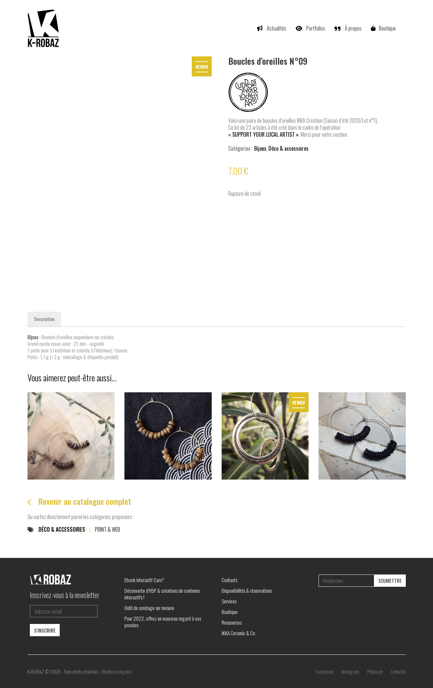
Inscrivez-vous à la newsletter (65, 594)
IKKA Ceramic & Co (238, 633)
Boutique (230, 611)
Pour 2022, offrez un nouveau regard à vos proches (162, 621)
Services (229, 601)
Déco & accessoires (288, 148)
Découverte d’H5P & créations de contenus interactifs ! (162, 593)
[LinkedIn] (398, 671)
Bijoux (260, 148)
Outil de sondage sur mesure (149, 607)
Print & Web (107, 529)
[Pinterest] (375, 671)
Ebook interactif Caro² (144, 579)
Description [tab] (44, 318)
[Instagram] (350, 671)
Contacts (229, 579)
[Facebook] (324, 671)
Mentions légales (117, 671)
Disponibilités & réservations (247, 590)
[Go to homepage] (44, 28)
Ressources (232, 622)
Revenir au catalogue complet (79, 501)
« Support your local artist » (263, 134)
